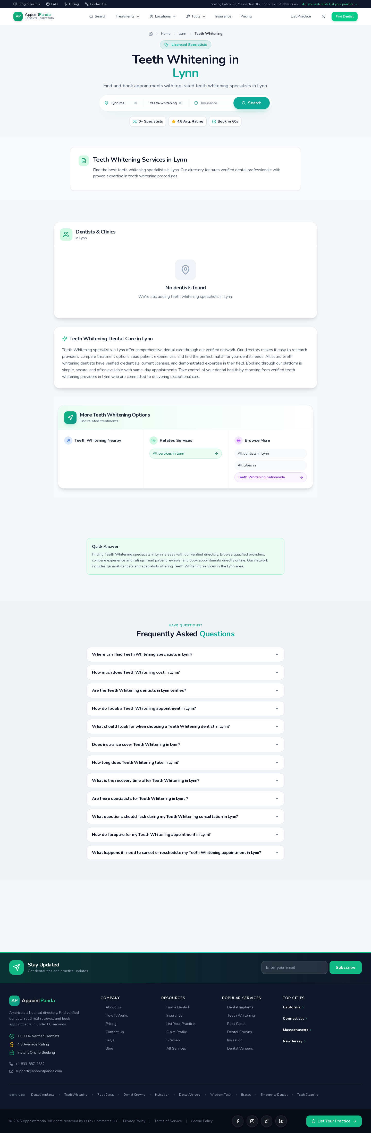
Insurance (223, 16)
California (294, 1007)
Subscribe (346, 967)
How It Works (114, 1015)
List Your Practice (178, 1023)
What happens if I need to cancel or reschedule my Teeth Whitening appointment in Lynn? (185, 852)
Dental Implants (237, 1007)
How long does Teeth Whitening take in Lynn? (185, 762)
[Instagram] (252, 1121)
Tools (196, 16)
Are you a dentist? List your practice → (330, 4)
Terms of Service (168, 1121)
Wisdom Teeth (223, 1095)
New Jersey (294, 1041)
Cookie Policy (202, 1121)
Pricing (246, 16)
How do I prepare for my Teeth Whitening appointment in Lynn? (185, 834)
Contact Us (112, 1032)
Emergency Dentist (277, 1095)
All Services (173, 1048)
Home (166, 33)
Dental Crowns (237, 1032)
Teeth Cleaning (307, 1095)
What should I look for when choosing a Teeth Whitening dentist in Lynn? (185, 726)
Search (97, 16)
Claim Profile (174, 1032)
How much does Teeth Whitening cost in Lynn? (185, 672)
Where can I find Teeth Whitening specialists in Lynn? (185, 654)
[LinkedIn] (281, 1121)
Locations (162, 16)
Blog (106, 1048)
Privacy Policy (134, 1121)
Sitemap (170, 1040)
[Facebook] (237, 1121)
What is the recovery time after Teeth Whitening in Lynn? (185, 780)
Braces (249, 1095)
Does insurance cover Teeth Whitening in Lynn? (185, 744)
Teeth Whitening (238, 1015)
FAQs (107, 1040)
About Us (110, 1007)
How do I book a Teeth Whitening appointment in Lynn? (185, 708)
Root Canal (234, 1023)
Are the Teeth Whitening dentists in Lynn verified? (185, 690)
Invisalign (232, 1040)
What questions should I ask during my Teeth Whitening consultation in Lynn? (185, 816)
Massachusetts (297, 1029)
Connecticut (295, 1018)
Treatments (128, 16)
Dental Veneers (237, 1048)
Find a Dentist (175, 1007)
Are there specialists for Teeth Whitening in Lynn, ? (185, 798)
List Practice (301, 16)
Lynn (182, 33)
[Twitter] (266, 1121)
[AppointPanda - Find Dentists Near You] (33, 16)
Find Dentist (344, 16)
